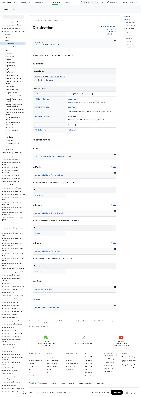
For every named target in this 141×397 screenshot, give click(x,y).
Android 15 (88, 363)
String (44, 130)
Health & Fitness (52, 363)
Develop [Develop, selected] (55, 2)
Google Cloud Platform (85, 384)
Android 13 (88, 369)
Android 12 (88, 372)
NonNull (39, 130)
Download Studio (109, 368)
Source (31, 366)
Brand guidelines (47, 392)
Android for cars (71, 366)
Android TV (69, 369)
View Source (110, 29)
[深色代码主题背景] (115, 40)
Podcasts (31, 376)
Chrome (62, 384)
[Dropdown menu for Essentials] (30, 2)
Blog (30, 372)
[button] (13, 21)
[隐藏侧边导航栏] (24, 393)
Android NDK (108, 371)
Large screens (70, 357)
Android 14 (88, 366)
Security (31, 363)
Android (31, 357)
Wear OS (69, 360)
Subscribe (117, 392)
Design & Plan (39, 2)
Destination (54, 44)
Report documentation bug (129, 361)
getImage (71, 108)
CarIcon (46, 108)
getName (71, 116)
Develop (49, 20)
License (37, 392)
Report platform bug (128, 357)
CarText (46, 99)
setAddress (39, 195)
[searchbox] (13, 17)
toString (71, 130)
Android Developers (38, 20)
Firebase (71, 384)
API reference (8, 10)
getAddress (72, 99)
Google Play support (128, 365)
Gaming (50, 357)
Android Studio (127, 2)
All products (100, 384)
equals (70, 94)
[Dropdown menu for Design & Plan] (47, 2)
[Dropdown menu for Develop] (60, 2)
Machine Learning (53, 360)
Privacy (49, 369)
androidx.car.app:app (109, 26)
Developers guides (109, 362)
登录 (137, 2)
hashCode (71, 125)
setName (38, 271)
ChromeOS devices (72, 363)
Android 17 (88, 357)
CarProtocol (40, 42)
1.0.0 (114, 31)
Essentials (24, 2)
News (30, 369)
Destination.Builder (58, 76)
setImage (38, 233)
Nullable (78, 94)
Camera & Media (52, 366)
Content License (83, 321)
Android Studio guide (110, 359)
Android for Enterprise (35, 360)
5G (48, 372)
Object (84, 94)
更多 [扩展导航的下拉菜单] (66, 2)
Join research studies (128, 368)
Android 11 (88, 376)
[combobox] (89, 2)
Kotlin (108, 34)
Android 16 (88, 360)
